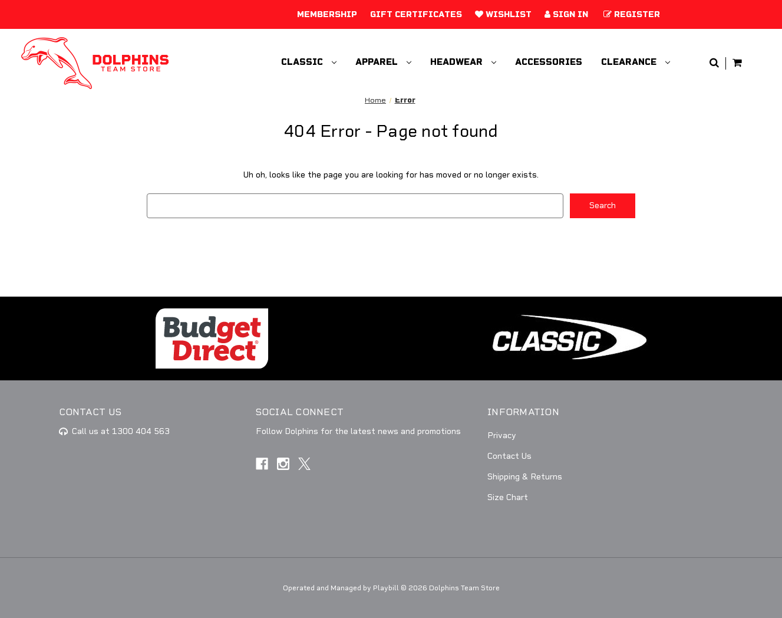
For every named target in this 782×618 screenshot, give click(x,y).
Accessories (548, 62)
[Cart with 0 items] (737, 63)
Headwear (463, 62)
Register (631, 14)
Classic (308, 62)
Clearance (635, 62)
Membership (327, 14)
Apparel (383, 62)
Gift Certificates (416, 14)
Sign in (566, 14)
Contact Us (509, 456)
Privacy (501, 435)
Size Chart (507, 497)
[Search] (714, 63)
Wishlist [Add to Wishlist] (503, 14)
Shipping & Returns (524, 477)
